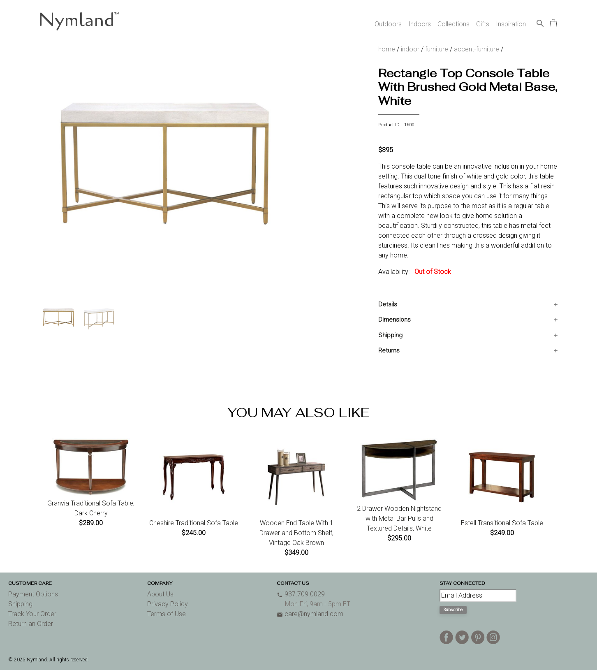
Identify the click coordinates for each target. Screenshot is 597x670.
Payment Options (33, 594)
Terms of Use (166, 614)
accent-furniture (476, 49)
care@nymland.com (310, 614)
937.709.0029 (301, 594)
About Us (160, 594)
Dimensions (394, 319)
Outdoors (388, 24)
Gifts (482, 24)
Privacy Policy (167, 604)
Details (387, 304)
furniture (436, 49)
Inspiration (511, 24)
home (386, 49)
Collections (453, 24)
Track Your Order (32, 614)
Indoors (419, 24)
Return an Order (30, 624)
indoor (410, 49)
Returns (389, 350)
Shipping (390, 335)
